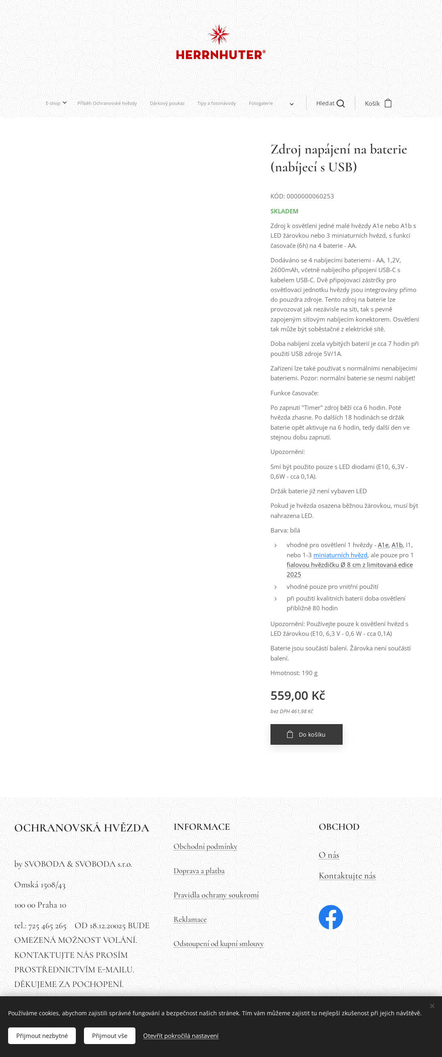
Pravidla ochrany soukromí (216, 895)
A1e (383, 545)
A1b (397, 545)
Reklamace (190, 919)
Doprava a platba (199, 871)
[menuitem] (139, 103)
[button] (242, 103)
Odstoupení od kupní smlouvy (219, 943)
